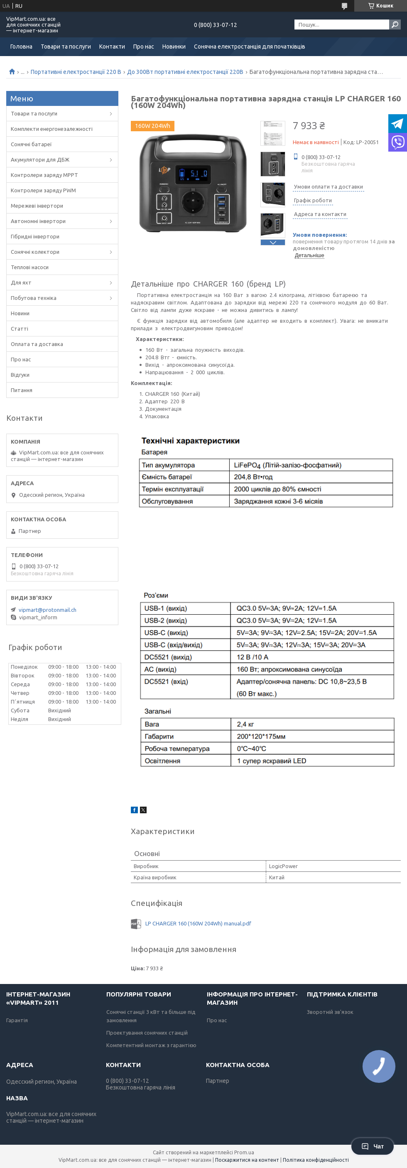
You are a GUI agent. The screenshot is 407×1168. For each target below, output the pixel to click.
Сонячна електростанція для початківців (249, 46)
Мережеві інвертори (37, 206)
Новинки (174, 46)
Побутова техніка (33, 298)
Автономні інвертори (38, 221)
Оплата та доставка (37, 344)
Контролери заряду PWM (43, 190)
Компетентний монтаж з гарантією (151, 1045)
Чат (372, 1146)
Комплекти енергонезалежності (52, 129)
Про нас (143, 46)
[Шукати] (395, 24)
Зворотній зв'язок (330, 1012)
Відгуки (20, 375)
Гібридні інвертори (35, 236)
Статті (19, 328)
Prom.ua (244, 1152)
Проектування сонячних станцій (147, 1032)
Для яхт (21, 282)
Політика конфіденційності (316, 1160)
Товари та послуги (66, 46)
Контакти (112, 46)
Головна (21, 46)
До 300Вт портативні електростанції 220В (185, 72)
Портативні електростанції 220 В (76, 72)
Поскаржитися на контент (247, 1160)
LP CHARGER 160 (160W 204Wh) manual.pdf (198, 923)
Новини (20, 313)
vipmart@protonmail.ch (47, 610)
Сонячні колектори (35, 252)
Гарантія (17, 1020)
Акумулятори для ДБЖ (40, 159)
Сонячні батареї (31, 144)
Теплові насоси (30, 267)
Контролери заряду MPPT (44, 175)
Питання (21, 390)
